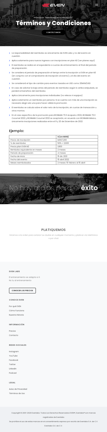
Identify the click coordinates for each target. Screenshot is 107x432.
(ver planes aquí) (86, 60)
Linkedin (12, 368)
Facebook (13, 360)
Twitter (12, 364)
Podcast (13, 373)
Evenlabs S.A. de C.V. (53, 425)
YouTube (13, 355)
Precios (12, 331)
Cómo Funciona (16, 310)
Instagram (14, 351)
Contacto (13, 335)
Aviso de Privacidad (18, 389)
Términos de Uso (17, 393)
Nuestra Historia (16, 315)
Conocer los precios (22, 290)
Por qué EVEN (15, 306)
